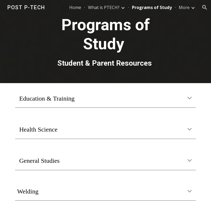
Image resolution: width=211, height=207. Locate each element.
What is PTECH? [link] (104, 7)
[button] (204, 7)
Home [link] (75, 7)
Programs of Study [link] (152, 7)
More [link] (184, 7)
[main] (105, 41)
